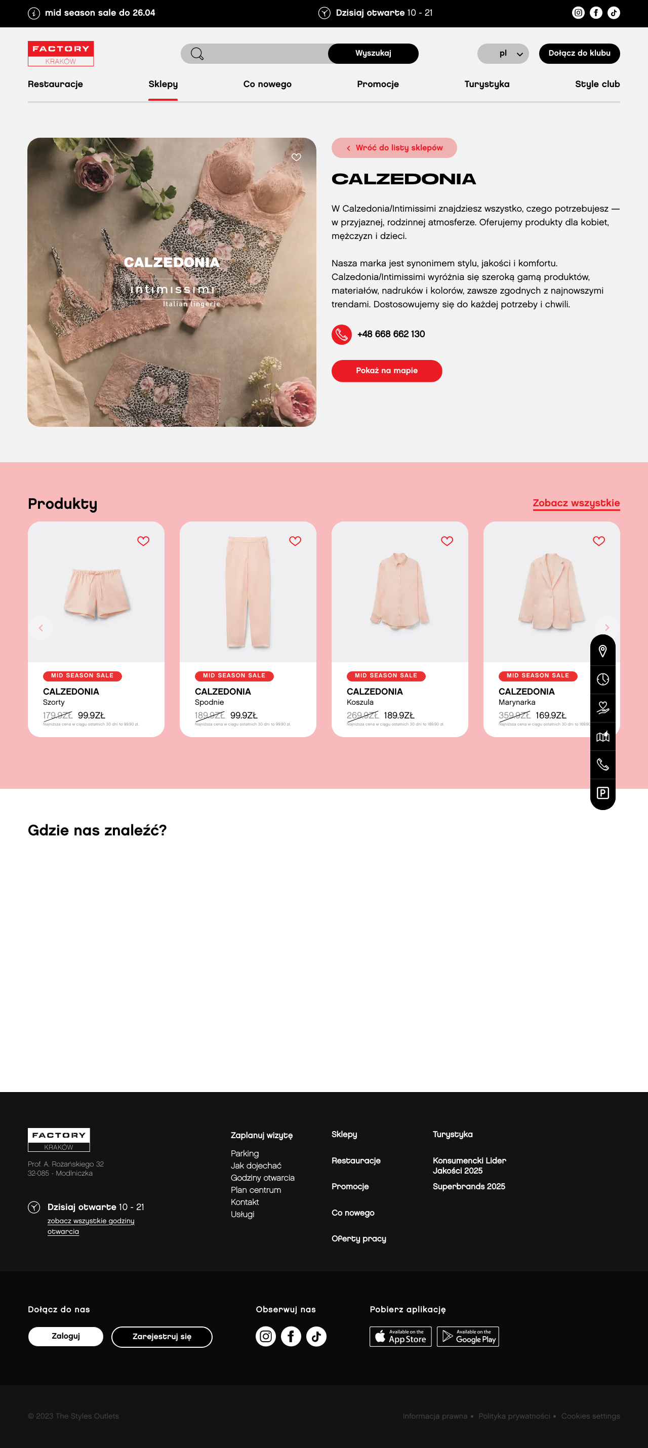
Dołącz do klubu (580, 53)
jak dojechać (256, 1166)
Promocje (378, 85)
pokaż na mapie (388, 371)
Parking (245, 1154)
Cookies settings (590, 1416)
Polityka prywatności (514, 1416)
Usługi (242, 1215)
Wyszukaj (373, 53)
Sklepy (163, 85)
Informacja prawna (435, 1416)
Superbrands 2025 (469, 1187)
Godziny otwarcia (263, 1178)
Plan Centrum (256, 1190)
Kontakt (245, 1202)
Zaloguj (65, 1336)
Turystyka (487, 85)
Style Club (597, 85)
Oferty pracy (359, 1239)
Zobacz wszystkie (576, 503)
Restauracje (55, 85)
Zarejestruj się (162, 1337)
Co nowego (268, 85)
